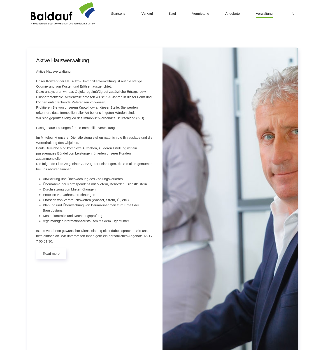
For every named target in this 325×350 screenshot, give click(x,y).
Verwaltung (264, 13)
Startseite (118, 13)
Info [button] (291, 13)
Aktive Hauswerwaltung (62, 60)
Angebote (232, 13)
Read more (51, 253)
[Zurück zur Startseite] (62, 13)
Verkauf (147, 13)
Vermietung (200, 13)
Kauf (172, 13)
